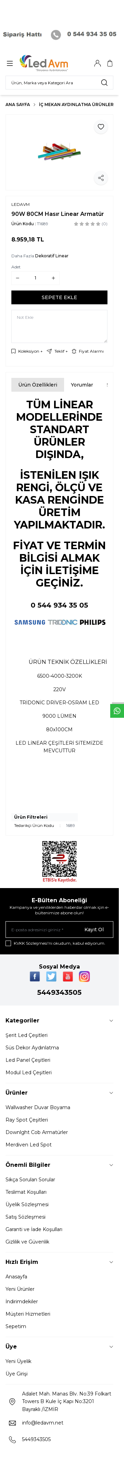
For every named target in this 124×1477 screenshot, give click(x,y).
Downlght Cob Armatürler (37, 1132)
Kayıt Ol (94, 929)
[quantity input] (35, 278)
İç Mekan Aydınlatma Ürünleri (77, 104)
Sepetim (16, 1326)
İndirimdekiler (22, 1301)
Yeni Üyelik (18, 1361)
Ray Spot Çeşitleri (27, 1120)
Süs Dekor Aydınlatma (32, 1048)
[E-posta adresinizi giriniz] (59, 929)
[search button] (104, 82)
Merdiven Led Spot (29, 1145)
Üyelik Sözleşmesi (27, 1204)
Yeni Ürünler (20, 1289)
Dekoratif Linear (52, 255)
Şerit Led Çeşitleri (27, 1035)
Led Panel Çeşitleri (28, 1060)
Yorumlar (82, 385)
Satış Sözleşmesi (25, 1217)
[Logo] (53, 63)
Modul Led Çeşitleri (29, 1072)
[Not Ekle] (59, 326)
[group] (59, 152)
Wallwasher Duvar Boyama (38, 1107)
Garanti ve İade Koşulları (34, 1229)
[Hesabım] (97, 63)
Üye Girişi (17, 1374)
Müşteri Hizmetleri (28, 1314)
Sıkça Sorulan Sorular (30, 1179)
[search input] (59, 82)
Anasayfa (16, 1277)
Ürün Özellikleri (37, 385)
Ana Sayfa (18, 104)
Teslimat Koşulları (26, 1192)
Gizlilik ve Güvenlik (27, 1242)
